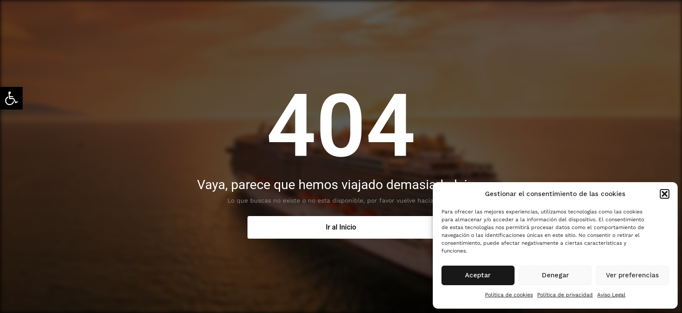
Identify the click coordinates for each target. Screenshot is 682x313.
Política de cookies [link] (509, 295)
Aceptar (478, 275)
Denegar (555, 275)
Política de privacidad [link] (565, 295)
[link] (11, 98)
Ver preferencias (632, 275)
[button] (664, 194)
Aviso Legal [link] (611, 295)
